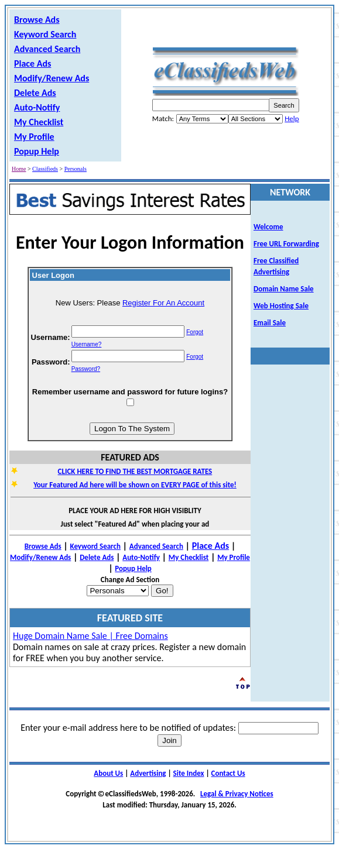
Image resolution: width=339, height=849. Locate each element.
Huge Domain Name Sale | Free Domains (90, 635)
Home (19, 169)
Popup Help (36, 151)
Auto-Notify (37, 107)
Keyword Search (45, 34)
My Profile (34, 136)
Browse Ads (37, 19)
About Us (108, 773)
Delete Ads (35, 92)
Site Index (188, 773)
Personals (75, 169)
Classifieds (45, 169)
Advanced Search (47, 48)
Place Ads (32, 63)
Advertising (148, 773)
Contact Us (228, 773)
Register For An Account (163, 302)
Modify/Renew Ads (51, 78)
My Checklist (38, 122)
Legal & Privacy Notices (236, 793)
